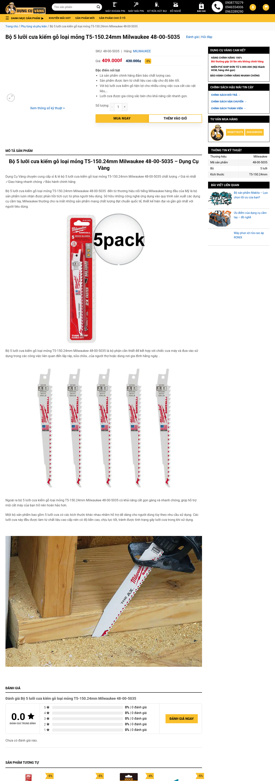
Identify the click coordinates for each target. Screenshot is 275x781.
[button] (25, 18)
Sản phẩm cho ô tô (112, 18)
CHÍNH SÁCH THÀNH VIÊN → (228, 108)
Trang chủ (11, 26)
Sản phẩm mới (85, 18)
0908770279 (234, 3)
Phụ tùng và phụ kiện (34, 26)
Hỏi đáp (206, 37)
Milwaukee (142, 51)
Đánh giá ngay (182, 719)
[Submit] (98, 7)
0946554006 (234, 7)
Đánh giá (192, 37)
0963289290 (234, 11)
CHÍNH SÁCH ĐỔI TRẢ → (226, 94)
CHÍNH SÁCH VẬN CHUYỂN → (229, 101)
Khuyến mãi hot (60, 18)
